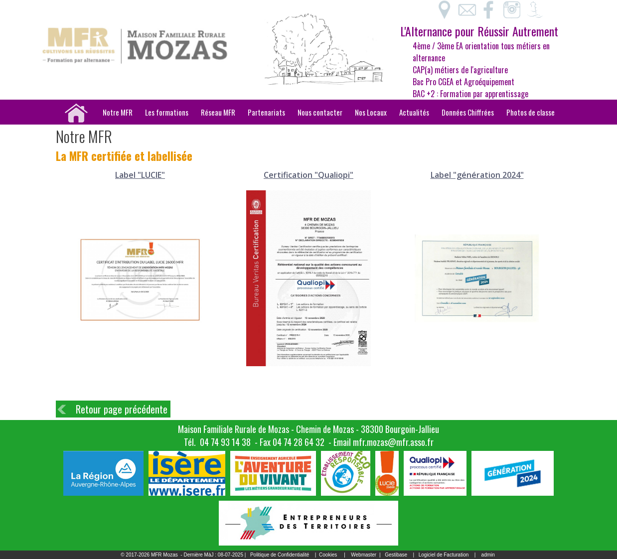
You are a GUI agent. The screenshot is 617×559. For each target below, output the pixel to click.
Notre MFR (118, 112)
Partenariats (266, 112)
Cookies (328, 555)
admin (488, 555)
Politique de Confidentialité (279, 555)
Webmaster (363, 555)
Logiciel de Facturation (444, 555)
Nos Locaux (371, 112)
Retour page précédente (121, 409)
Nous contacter (320, 112)
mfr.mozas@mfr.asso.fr (393, 441)
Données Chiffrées (468, 112)
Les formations (166, 112)
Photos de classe (530, 112)
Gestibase (396, 555)
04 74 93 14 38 (225, 441)
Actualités (414, 112)
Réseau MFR (218, 112)
